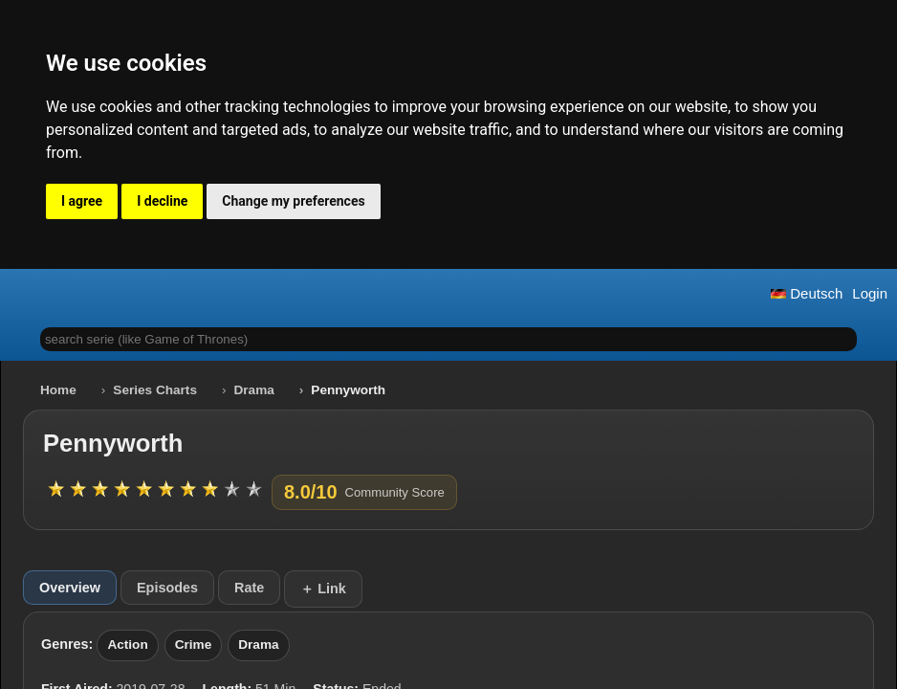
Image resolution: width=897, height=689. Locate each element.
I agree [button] (81, 201)
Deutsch (806, 293)
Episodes (167, 587)
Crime (193, 644)
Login (869, 293)
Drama (254, 390)
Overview (69, 587)
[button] (22, 293)
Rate (249, 587)
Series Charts (155, 390)
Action (127, 644)
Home (58, 390)
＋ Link (323, 588)
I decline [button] (162, 201)
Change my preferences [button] (293, 201)
